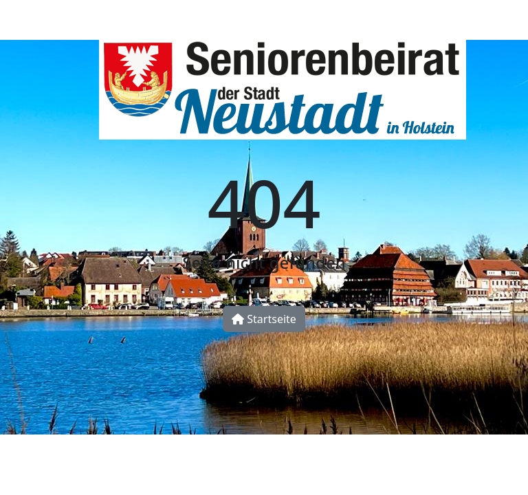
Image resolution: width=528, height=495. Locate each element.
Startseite (264, 319)
